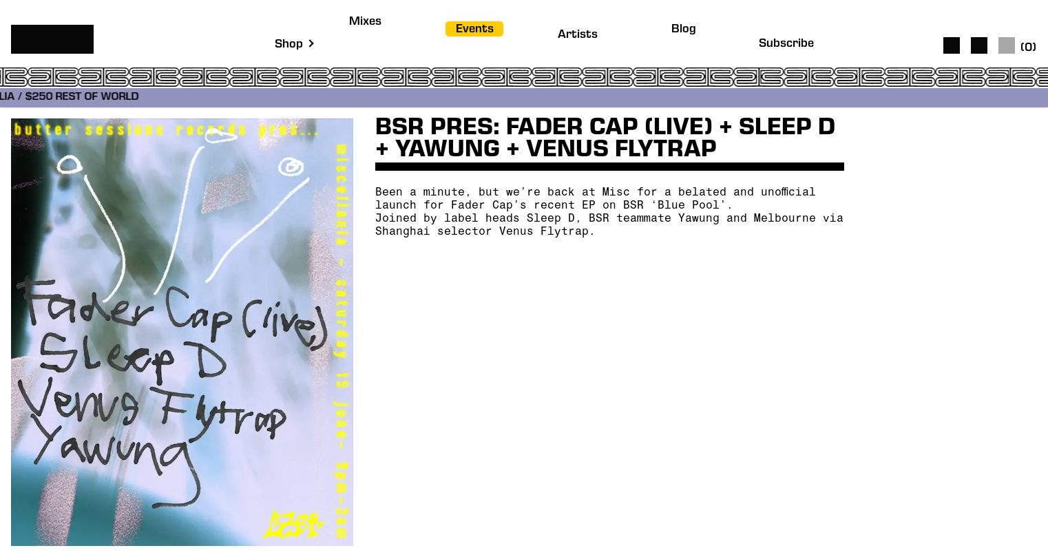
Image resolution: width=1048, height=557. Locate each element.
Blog (683, 30)
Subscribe (786, 44)
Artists (578, 35)
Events (475, 30)
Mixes (365, 22)
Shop (289, 45)
